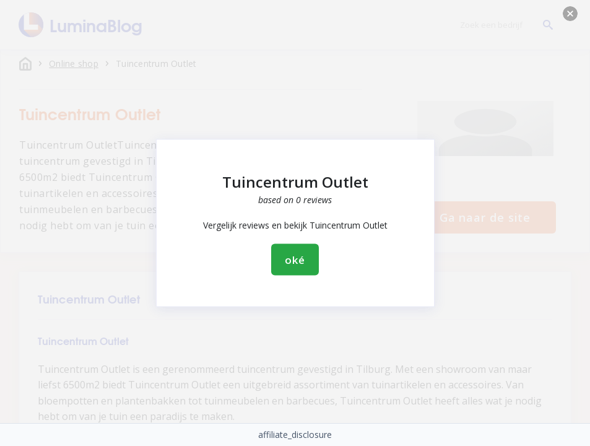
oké (295, 260)
